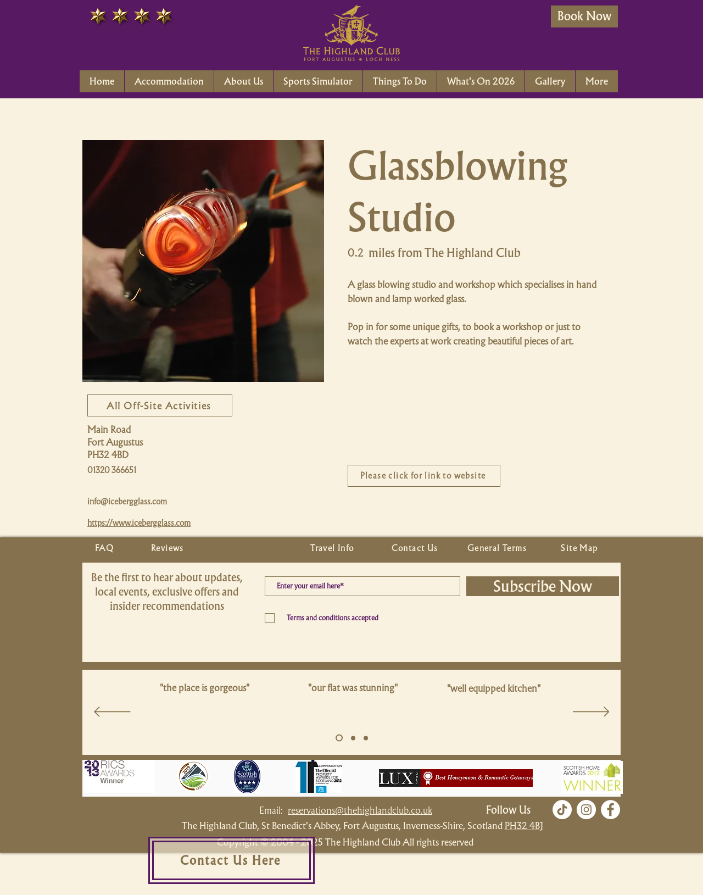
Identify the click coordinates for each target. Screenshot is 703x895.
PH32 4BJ (524, 825)
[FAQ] (105, 548)
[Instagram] (586, 809)
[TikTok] (562, 809)
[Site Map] (580, 548)
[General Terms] (498, 548)
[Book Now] (584, 16)
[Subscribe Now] (542, 586)
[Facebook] (610, 809)
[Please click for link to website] (424, 476)
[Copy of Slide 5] (353, 738)
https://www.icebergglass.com (139, 523)
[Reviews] (168, 548)
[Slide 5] (339, 738)
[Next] (591, 713)
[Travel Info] (333, 548)
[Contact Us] (416, 548)
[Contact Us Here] (231, 860)
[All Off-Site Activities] (159, 405)
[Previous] (112, 713)
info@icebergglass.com (127, 501)
